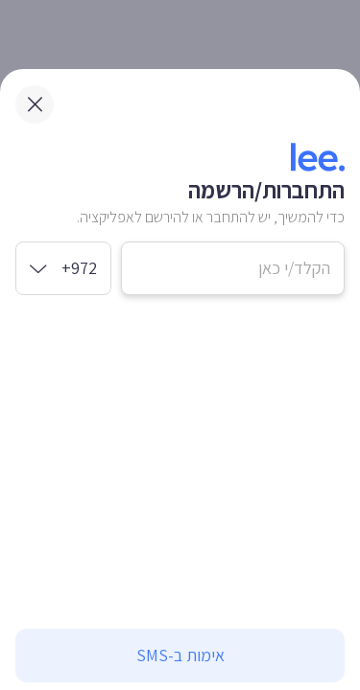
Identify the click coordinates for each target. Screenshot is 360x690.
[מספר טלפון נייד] (233, 268)
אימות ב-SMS (180, 655)
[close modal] (34, 104)
